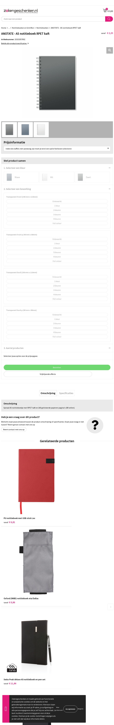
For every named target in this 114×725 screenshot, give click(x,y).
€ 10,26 (66, 574)
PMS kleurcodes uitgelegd (68, 630)
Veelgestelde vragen (66, 637)
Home (3, 28)
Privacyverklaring (65, 659)
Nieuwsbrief (63, 634)
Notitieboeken (42, 28)
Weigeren (80, 709)
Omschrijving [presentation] (48, 393)
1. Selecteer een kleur (14, 167)
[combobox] (53, 19)
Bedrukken (62, 626)
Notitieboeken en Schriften (23, 28)
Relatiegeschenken (66, 619)
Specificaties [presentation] (66, 393)
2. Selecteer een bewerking (17, 188)
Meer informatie (59, 708)
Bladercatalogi (64, 616)
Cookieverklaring (65, 656)
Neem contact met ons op (13, 429)
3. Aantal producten (14, 348)
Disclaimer (62, 663)
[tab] (48, 393)
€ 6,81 (9, 507)
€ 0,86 (65, 507)
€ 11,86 (10, 574)
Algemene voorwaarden (67, 652)
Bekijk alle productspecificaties (15, 43)
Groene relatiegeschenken (69, 623)
